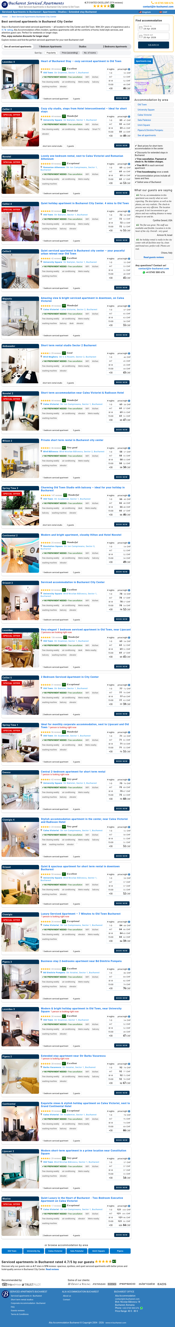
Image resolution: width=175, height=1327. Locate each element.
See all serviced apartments (17, 46)
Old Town (142, 104)
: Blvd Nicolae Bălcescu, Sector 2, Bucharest (73, 451)
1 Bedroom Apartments (50, 46)
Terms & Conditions (19, 1314)
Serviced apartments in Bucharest (28, 1262)
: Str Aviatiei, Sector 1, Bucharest (70, 972)
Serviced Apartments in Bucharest (22, 12)
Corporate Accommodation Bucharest (28, 1303)
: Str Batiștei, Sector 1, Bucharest (69, 120)
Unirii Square (144, 125)
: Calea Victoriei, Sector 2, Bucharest (69, 309)
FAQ (12, 1307)
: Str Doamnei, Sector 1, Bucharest (65, 72)
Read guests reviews (154, 257)
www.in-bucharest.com (115, 1323)
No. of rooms (90, 53)
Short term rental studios (22, 1299)
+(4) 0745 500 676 (130, 1308)
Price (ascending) (70, 53)
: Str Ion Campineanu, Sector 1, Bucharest (72, 404)
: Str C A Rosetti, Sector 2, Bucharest (68, 357)
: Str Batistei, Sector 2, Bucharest (69, 783)
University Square (146, 109)
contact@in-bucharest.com (158, 6)
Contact (66, 1299)
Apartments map (143, 61)
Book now (122, 98)
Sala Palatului (144, 120)
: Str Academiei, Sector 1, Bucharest (66, 499)
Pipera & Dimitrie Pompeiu (150, 130)
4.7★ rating (7, 30)
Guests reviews (18, 1310)
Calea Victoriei (145, 115)
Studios (62, 12)
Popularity (51, 53)
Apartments (49, 12)
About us (67, 1296)
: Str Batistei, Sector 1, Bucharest (64, 688)
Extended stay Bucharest (83, 12)
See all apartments (147, 135)
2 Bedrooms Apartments (115, 46)
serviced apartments (96, 1266)
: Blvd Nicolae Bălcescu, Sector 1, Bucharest (70, 1162)
